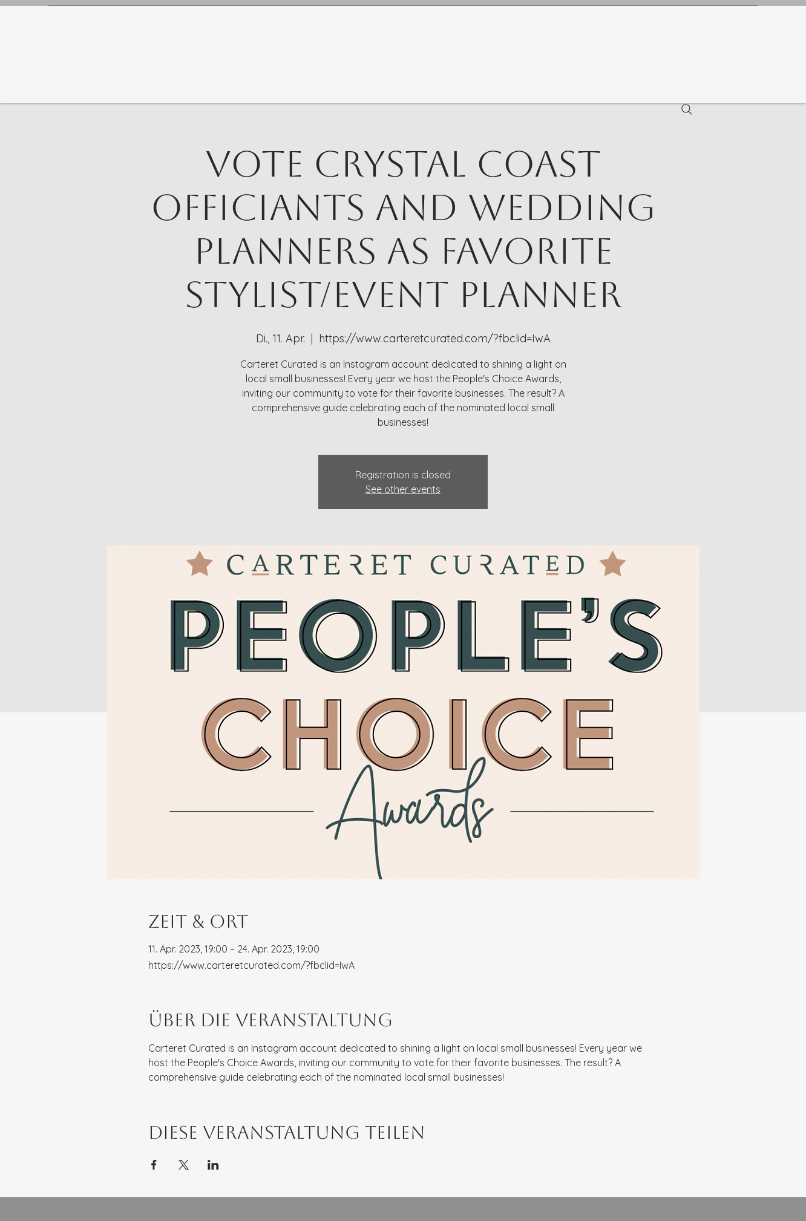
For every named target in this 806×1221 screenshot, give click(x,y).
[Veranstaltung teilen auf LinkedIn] (213, 1165)
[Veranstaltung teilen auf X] (183, 1165)
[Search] (687, 109)
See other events (403, 489)
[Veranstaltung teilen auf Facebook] (154, 1165)
